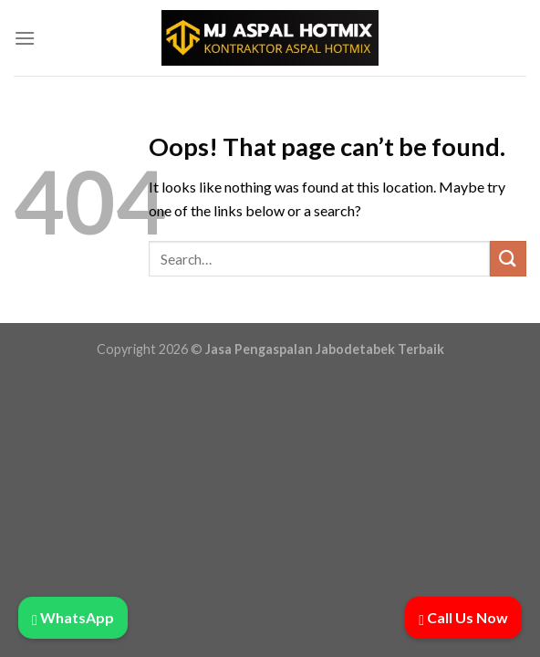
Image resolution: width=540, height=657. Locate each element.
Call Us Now (463, 617)
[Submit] (508, 258)
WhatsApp (73, 617)
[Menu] (25, 38)
